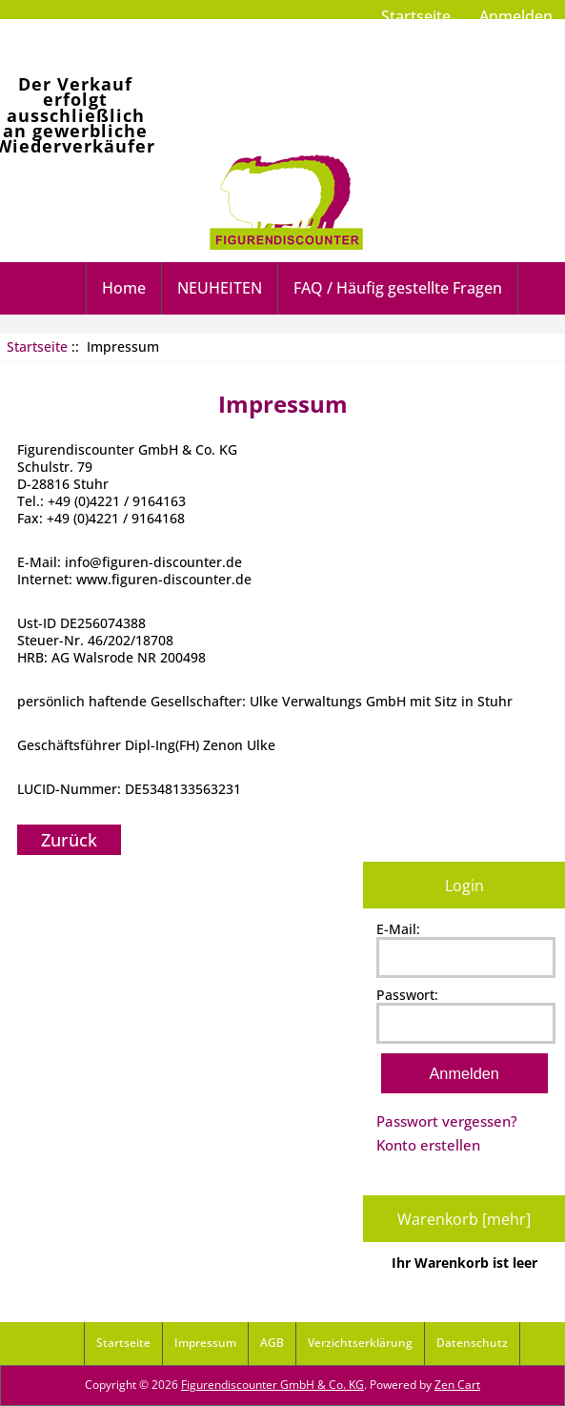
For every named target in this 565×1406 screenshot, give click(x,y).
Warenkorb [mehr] (464, 1219)
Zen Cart (457, 1384)
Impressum (205, 1343)
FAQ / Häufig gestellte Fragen (397, 287)
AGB (272, 1343)
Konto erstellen (428, 1144)
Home (124, 287)
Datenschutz (472, 1343)
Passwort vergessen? (446, 1121)
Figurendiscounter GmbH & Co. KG (272, 1384)
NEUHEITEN (219, 287)
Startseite (416, 16)
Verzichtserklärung (360, 1343)
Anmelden (516, 16)
